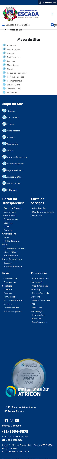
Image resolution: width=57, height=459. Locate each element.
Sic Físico (7, 304)
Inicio (6, 237)
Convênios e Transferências (9, 214)
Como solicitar (10, 278)
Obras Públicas (10, 252)
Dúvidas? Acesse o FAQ (40, 302)
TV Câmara (12, 93)
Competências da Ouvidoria (40, 295)
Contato (10, 53)
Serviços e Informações (17, 25)
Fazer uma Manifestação (37, 310)
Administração (39, 208)
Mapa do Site (13, 65)
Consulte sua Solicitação (9, 284)
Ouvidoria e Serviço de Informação (42, 214)
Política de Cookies (15, 77)
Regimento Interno (15, 81)
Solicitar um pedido (12, 311)
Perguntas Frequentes (16, 73)
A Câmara (11, 45)
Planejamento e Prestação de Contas (12, 257)
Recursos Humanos (12, 266)
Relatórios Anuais (40, 322)
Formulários (9, 297)
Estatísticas (8, 293)
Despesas (7, 223)
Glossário (11, 61)
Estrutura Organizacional (9, 232)
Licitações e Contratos (14, 248)
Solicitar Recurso (11, 308)
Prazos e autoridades (13, 300)
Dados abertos (13, 57)
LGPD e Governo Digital (11, 243)
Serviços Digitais (14, 85)
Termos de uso (13, 89)
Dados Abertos (10, 219)
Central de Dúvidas (12, 208)
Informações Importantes (37, 317)
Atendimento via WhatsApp (39, 288)
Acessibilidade (13, 49)
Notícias (10, 69)
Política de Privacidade (20, 407)
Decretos (7, 289)
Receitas (7, 263)
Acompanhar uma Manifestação (40, 280)
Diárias (6, 226)
